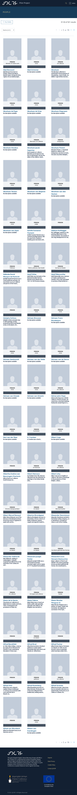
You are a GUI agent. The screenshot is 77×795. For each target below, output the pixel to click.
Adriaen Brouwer (34, 318)
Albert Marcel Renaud (12, 515)
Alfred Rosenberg (34, 685)
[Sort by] (8, 30)
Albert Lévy (55, 474)
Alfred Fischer (56, 644)
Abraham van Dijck (11, 230)
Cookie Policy (51, 765)
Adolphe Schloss (9, 318)
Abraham (55, 70)
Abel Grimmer (33, 70)
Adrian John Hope (58, 396)
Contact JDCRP (52, 768)
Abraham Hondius (10, 148)
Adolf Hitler (32, 274)
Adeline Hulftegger (58, 230)
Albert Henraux (33, 474)
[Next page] (71, 30)
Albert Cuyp (56, 437)
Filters (7, 22)
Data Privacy (51, 761)
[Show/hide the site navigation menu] (72, 3)
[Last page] (73, 30)
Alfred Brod (31, 644)
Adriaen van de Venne (60, 359)
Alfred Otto (7, 685)
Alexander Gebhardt (11, 556)
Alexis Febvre (32, 600)
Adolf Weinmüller (58, 274)
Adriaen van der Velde (36, 359)
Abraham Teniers (10, 191)
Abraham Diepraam (59, 111)
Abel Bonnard (8, 70)
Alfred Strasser (57, 685)
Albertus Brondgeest (35, 515)
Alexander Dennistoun (60, 515)
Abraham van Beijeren (36, 191)
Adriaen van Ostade (11, 396)
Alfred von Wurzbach (11, 728)
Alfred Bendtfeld (9, 644)
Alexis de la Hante (10, 600)
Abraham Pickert (58, 148)
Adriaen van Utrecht (35, 396)
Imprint (50, 758)
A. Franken (31, 437)
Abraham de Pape (10, 111)
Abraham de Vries (34, 111)
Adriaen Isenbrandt (11, 359)
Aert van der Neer (10, 437)
